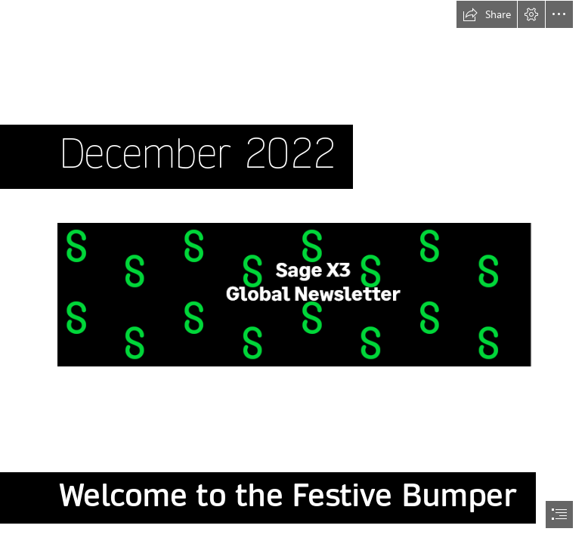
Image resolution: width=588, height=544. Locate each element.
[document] (294, 272)
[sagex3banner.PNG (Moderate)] (294, 294)
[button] (486, 14)
